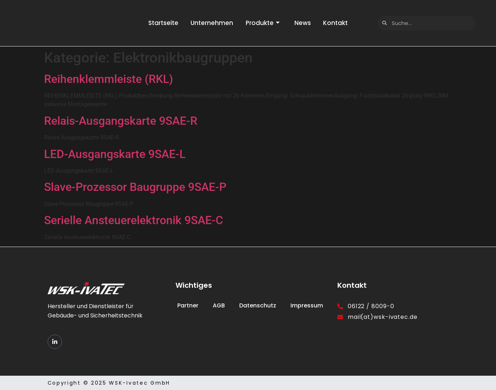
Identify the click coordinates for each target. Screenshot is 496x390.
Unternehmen (210, 23)
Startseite (159, 23)
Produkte (263, 23)
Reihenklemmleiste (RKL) (108, 79)
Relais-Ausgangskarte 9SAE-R (120, 121)
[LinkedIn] (55, 342)
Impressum (306, 305)
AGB (219, 305)
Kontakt (339, 23)
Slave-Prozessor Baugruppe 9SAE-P (135, 187)
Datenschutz (257, 305)
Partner (187, 305)
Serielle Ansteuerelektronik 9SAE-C (133, 220)
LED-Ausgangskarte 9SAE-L (115, 154)
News (304, 23)
